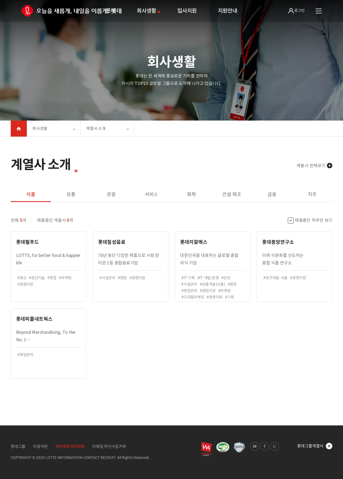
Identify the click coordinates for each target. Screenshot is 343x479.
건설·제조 (231, 194)
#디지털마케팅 (192, 297)
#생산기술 (37, 277)
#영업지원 (208, 290)
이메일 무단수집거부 (109, 446)
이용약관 (40, 446)
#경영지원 (25, 284)
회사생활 (146, 10)
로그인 (296, 10)
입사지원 (186, 10)
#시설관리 (107, 277)
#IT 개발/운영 (208, 277)
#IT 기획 (188, 277)
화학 (191, 194)
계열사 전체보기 (311, 165)
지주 (312, 194)
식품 (30, 194)
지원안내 (227, 10)
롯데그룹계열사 (314, 446)
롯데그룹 (18, 446)
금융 (272, 194)
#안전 (225, 277)
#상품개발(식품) (212, 284)
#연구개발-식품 (275, 277)
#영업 (51, 277)
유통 (71, 194)
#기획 (229, 297)
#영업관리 (189, 290)
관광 (111, 194)
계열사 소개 (96, 128)
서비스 (151, 194)
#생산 (21, 277)
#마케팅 (65, 277)
